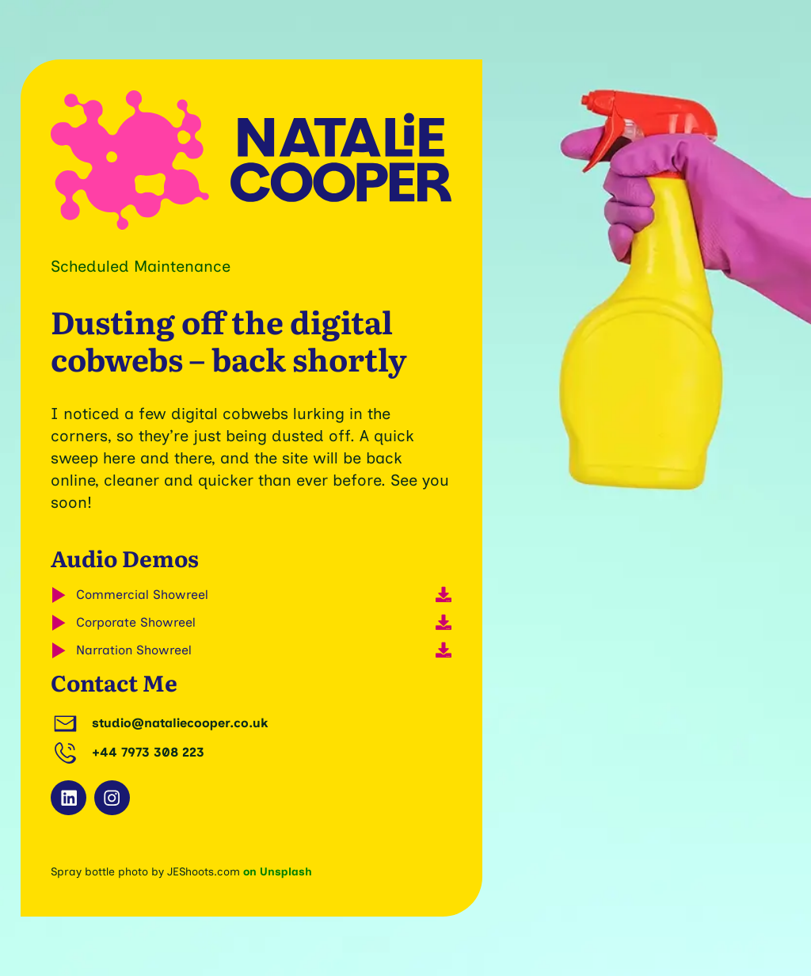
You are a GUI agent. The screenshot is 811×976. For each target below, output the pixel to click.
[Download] (443, 595)
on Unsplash (277, 872)
